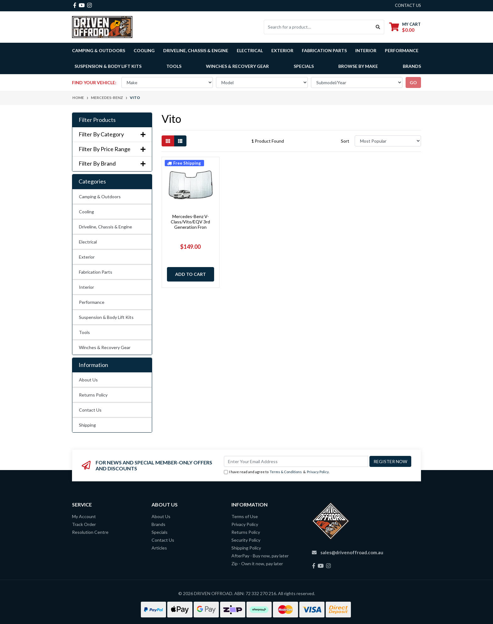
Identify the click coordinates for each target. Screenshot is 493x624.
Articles (159, 547)
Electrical (88, 241)
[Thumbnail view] (168, 140)
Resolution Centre (90, 532)
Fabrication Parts (324, 50)
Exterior (87, 257)
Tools (173, 66)
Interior (86, 287)
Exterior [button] (282, 50)
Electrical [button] (250, 50)
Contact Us (90, 410)
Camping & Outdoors (100, 196)
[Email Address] (296, 461)
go (413, 82)
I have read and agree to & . (277, 472)
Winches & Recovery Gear (104, 347)
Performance (91, 302)
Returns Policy (93, 394)
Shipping (87, 425)
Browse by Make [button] (358, 66)
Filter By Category (112, 134)
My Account (84, 516)
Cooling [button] (144, 50)
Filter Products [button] (97, 120)
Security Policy (245, 540)
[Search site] (378, 27)
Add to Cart (190, 274)
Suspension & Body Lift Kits (106, 317)
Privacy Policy (318, 472)
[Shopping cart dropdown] (405, 27)
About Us (88, 379)
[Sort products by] (388, 140)
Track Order (84, 524)
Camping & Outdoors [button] (98, 50)
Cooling (86, 211)
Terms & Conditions (286, 472)
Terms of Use (244, 516)
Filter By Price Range (112, 149)
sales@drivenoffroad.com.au (351, 552)
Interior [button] (365, 50)
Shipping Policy (246, 547)
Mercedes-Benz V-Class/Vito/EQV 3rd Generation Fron (190, 222)
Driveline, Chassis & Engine (105, 226)
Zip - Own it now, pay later (257, 563)
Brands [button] (412, 66)
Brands (158, 524)
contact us (408, 5)
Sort (345, 141)
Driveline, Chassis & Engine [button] (195, 50)
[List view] (180, 140)
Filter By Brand (112, 163)
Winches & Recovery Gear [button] (237, 66)
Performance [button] (401, 50)
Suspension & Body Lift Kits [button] (108, 66)
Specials (304, 66)
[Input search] (318, 27)
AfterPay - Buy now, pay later (260, 555)
